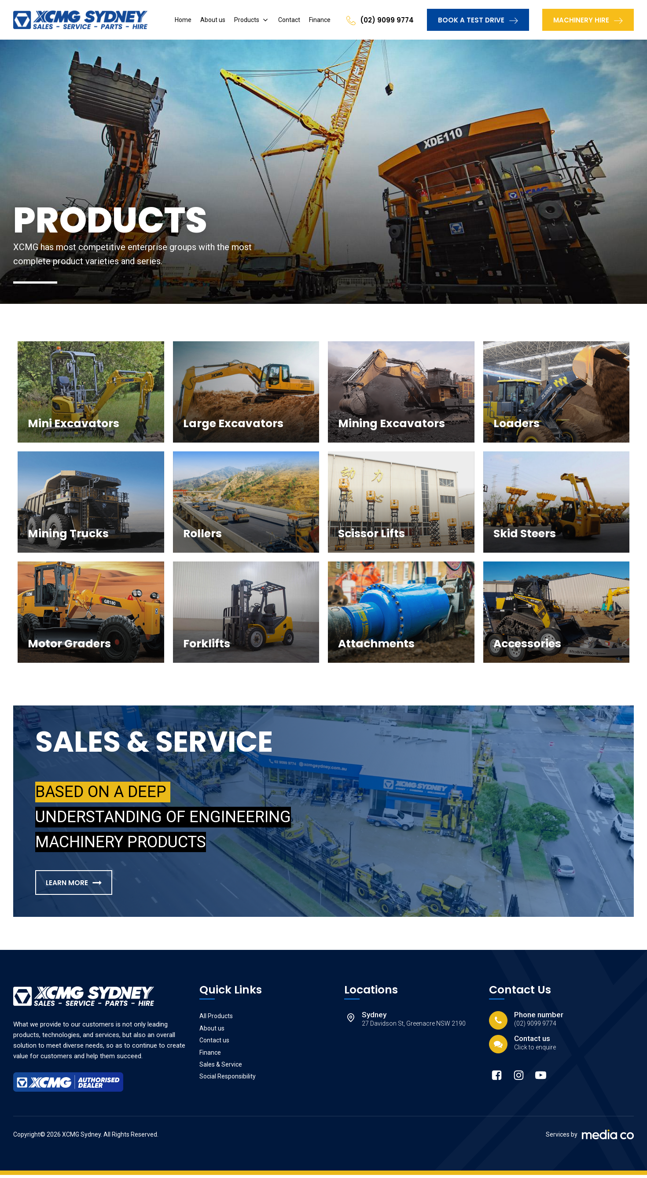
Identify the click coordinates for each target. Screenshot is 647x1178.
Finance (320, 19)
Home (183, 19)
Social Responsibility (227, 1079)
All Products (216, 1019)
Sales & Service (220, 1067)
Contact (289, 19)
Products (246, 20)
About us (212, 19)
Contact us (214, 1043)
